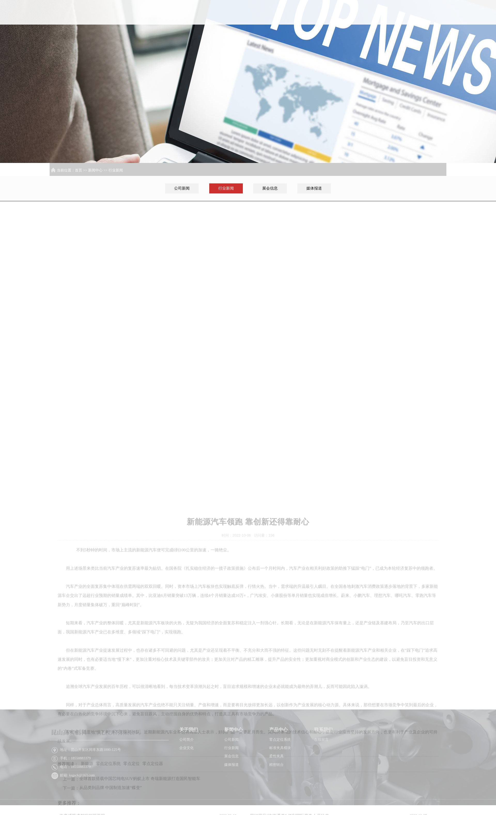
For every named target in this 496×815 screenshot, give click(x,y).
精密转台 (276, 782)
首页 (296, 21)
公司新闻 (182, 188)
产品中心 (396, 21)
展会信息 (270, 188)
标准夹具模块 (280, 765)
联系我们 (430, 21)
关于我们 (330, 21)
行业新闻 (116, 170)
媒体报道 (314, 188)
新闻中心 (363, 21)
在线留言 (321, 757)
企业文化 (186, 765)
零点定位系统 (280, 757)
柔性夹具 (276, 773)
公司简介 (186, 757)
